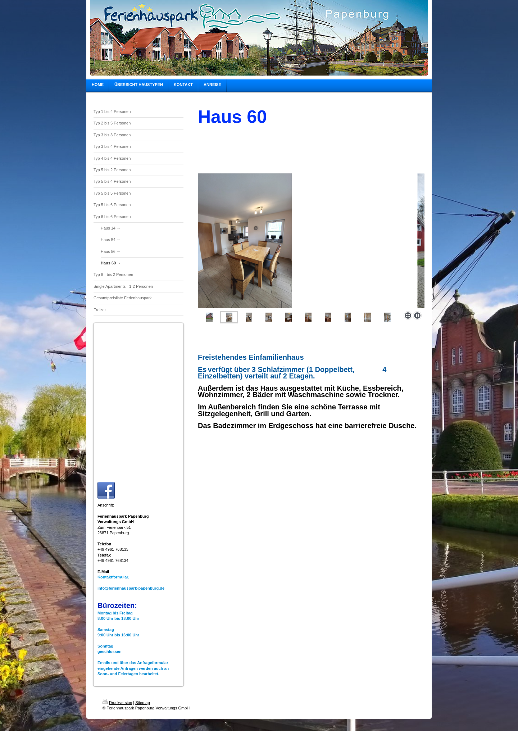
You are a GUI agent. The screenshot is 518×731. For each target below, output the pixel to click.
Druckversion (117, 702)
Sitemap (142, 702)
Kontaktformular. (113, 577)
